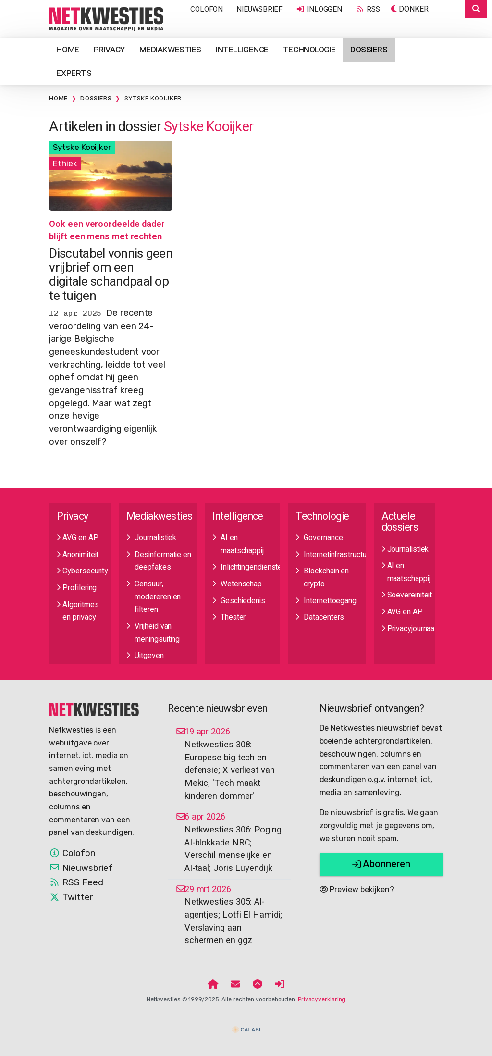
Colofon (206, 9)
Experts (73, 73)
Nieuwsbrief (259, 9)
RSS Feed (76, 882)
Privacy (109, 50)
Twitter (71, 897)
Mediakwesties (170, 50)
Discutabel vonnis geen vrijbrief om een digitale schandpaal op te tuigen (110, 274)
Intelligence (242, 50)
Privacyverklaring (321, 999)
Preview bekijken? (357, 889)
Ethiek (65, 163)
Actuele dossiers (399, 522)
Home (67, 50)
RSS (368, 9)
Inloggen (319, 9)
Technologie (309, 50)
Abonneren (381, 864)
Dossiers (369, 50)
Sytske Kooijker (153, 98)
